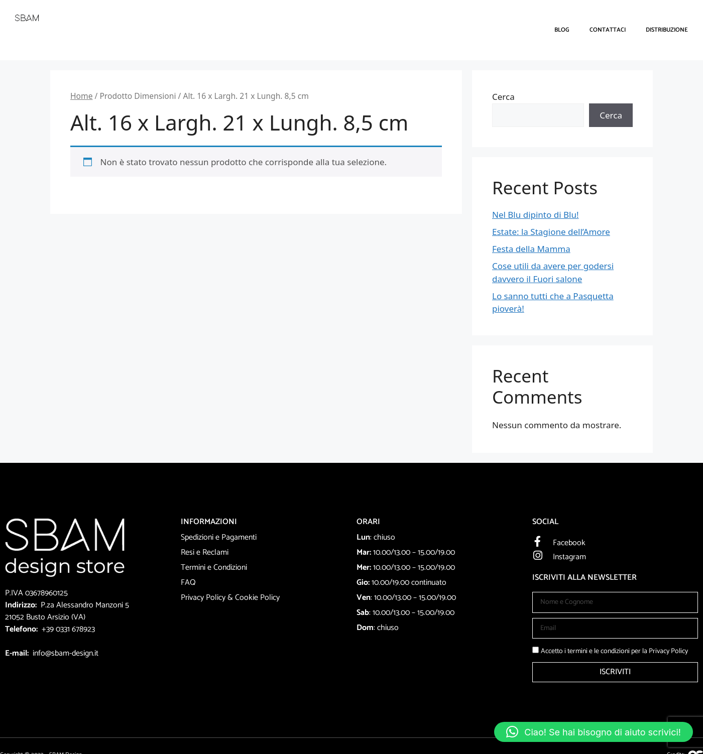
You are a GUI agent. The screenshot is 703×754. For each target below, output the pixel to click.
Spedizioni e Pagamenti (219, 537)
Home (81, 95)
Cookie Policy (257, 597)
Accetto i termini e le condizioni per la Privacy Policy (614, 651)
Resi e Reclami (204, 552)
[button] (593, 732)
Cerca (503, 96)
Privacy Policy (203, 597)
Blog (561, 30)
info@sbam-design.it (65, 653)
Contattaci (608, 30)
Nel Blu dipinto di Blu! (535, 214)
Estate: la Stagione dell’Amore (551, 231)
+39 (49, 629)
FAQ (188, 582)
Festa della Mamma (531, 249)
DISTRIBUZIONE (667, 30)
